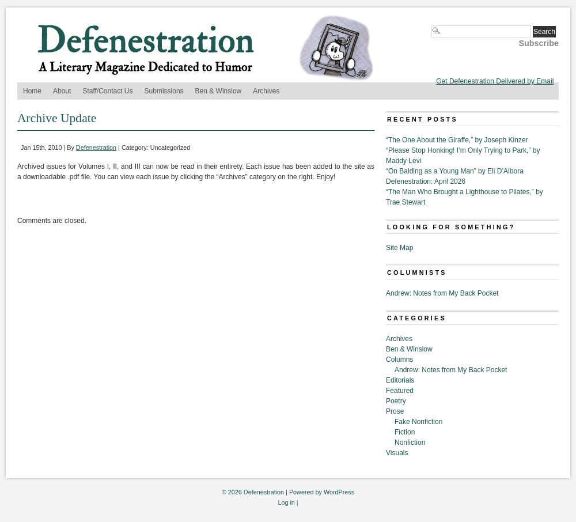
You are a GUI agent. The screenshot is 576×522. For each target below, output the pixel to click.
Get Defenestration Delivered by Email (495, 81)
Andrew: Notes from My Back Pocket (442, 293)
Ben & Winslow (218, 91)
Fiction (405, 432)
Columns (399, 359)
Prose (395, 411)
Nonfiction (410, 442)
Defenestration (96, 147)
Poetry (396, 401)
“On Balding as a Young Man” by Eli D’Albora (455, 171)
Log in (286, 502)
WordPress (339, 492)
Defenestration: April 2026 (425, 181)
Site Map (399, 248)
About (62, 91)
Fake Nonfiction (418, 422)
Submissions (164, 91)
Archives (266, 91)
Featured (400, 391)
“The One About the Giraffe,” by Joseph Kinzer (457, 140)
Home (32, 91)
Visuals (397, 453)
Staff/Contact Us (107, 91)
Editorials (400, 380)
